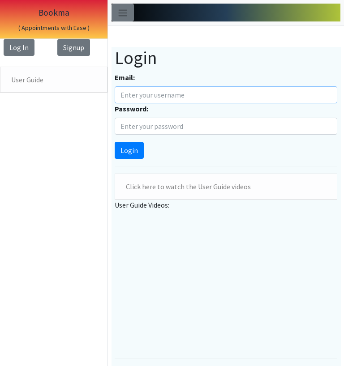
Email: (125, 77)
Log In (19, 47)
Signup (73, 47)
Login (129, 150)
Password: (131, 108)
